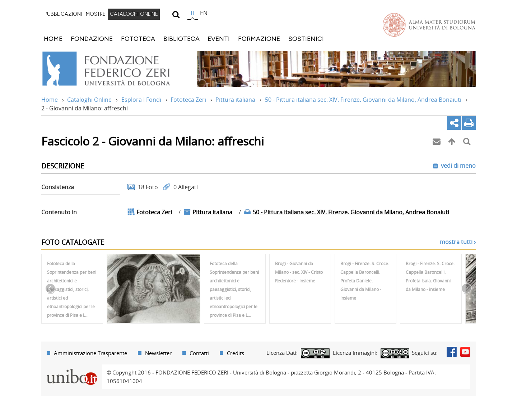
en (204, 13)
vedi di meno (457, 166)
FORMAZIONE (259, 38)
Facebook (452, 352)
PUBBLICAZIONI (63, 14)
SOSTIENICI (306, 38)
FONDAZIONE (92, 38)
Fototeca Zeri (188, 100)
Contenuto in (59, 212)
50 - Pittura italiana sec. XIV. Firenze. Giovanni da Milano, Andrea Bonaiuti (363, 100)
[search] (175, 14)
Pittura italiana (235, 100)
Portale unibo (71, 368)
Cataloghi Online (89, 100)
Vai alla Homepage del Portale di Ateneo (429, 25)
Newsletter (158, 353)
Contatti (199, 353)
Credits (235, 353)
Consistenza (57, 187)
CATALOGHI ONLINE (134, 14)
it (193, 13)
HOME (53, 38)
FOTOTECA (138, 38)
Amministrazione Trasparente (90, 353)
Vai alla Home (115, 69)
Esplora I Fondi (141, 100)
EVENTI (219, 38)
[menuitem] (63, 14)
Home (49, 100)
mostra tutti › (458, 242)
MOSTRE (96, 14)
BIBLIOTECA (181, 38)
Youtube (465, 352)
